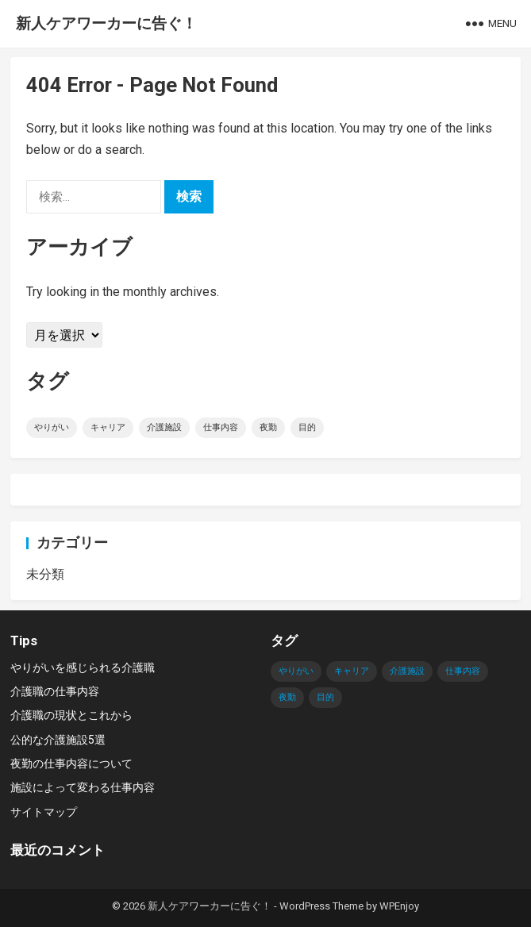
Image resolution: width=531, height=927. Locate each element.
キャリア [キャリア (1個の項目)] (107, 427)
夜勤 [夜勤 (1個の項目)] (268, 427)
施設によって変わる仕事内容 (82, 787)
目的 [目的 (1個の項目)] (307, 427)
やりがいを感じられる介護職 (82, 667)
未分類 (45, 574)
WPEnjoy (399, 906)
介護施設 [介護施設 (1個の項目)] (164, 427)
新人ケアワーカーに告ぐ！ (106, 23)
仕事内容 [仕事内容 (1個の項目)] (220, 427)
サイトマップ (43, 812)
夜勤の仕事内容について (71, 763)
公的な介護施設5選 (58, 739)
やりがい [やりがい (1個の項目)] (51, 427)
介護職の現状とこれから (71, 715)
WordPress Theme (321, 906)
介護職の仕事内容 (54, 691)
